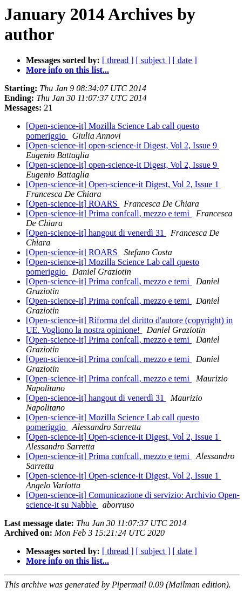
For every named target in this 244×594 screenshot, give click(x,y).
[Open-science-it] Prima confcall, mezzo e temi (109, 213)
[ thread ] (118, 60)
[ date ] (185, 60)
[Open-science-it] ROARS (72, 203)
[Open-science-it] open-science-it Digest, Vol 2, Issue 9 (122, 145)
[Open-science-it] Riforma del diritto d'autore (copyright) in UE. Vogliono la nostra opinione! (129, 325)
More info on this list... (67, 69)
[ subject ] (153, 60)
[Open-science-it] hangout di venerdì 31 (96, 232)
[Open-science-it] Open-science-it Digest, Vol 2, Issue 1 (123, 184)
